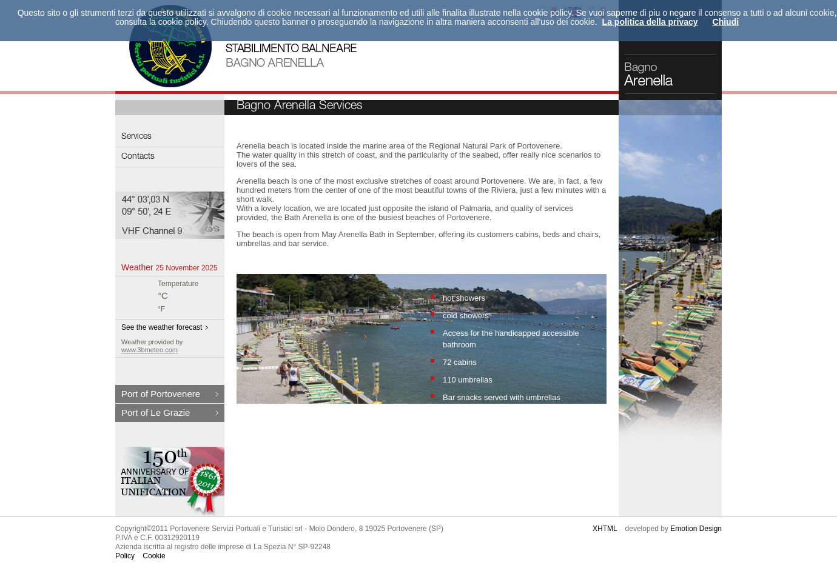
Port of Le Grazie (155, 412)
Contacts (138, 157)
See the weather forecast (161, 327)
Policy (125, 556)
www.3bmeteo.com (149, 349)
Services (136, 137)
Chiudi (726, 22)
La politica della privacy (650, 22)
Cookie (154, 556)
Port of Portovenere (160, 394)
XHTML (605, 528)
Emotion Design (696, 528)
